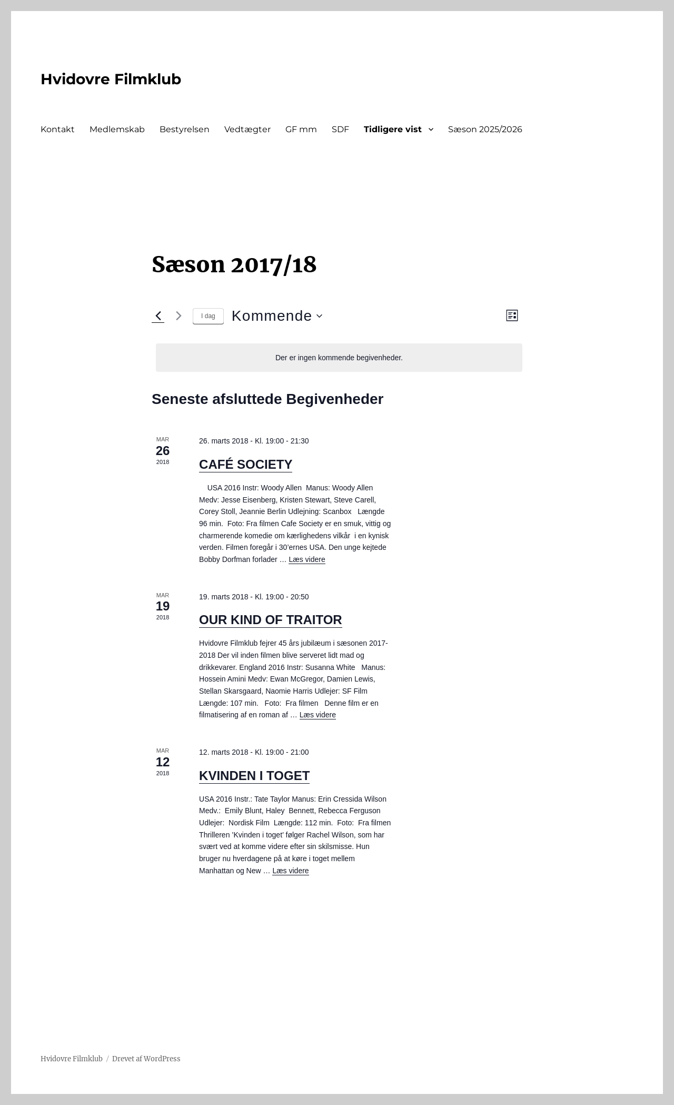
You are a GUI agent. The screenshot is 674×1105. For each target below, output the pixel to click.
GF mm (301, 129)
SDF (340, 129)
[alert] (339, 357)
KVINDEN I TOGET (254, 775)
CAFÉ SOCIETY (245, 464)
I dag (208, 316)
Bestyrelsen (185, 129)
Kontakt (58, 129)
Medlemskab (117, 129)
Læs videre (307, 559)
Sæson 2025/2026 (485, 129)
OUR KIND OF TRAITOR (270, 620)
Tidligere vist (393, 129)
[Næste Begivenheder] (178, 316)
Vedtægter (247, 129)
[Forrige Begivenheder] (158, 316)
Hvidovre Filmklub (111, 79)
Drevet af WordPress (146, 1058)
